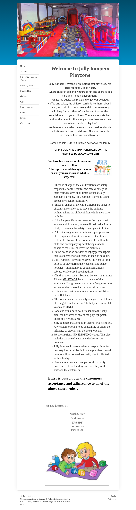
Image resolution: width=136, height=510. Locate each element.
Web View (112, 499)
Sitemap (32, 496)
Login (113, 496)
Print (24, 496)
